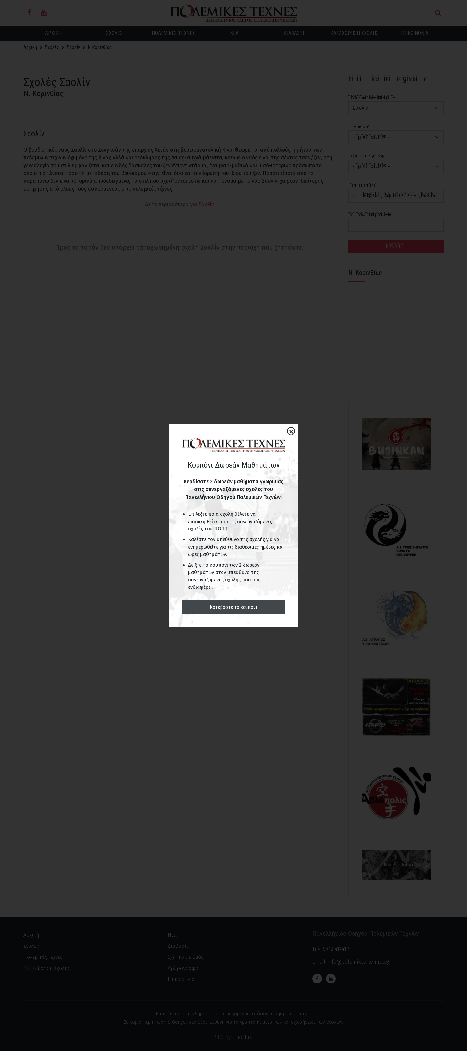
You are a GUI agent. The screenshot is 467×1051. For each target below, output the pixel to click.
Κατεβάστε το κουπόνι (233, 607)
